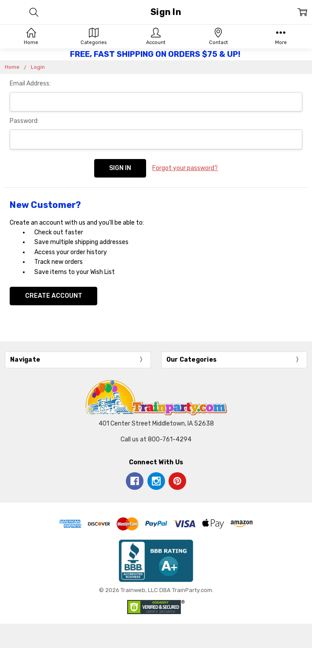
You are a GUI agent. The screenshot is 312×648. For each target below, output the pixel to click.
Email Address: (30, 83)
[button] (156, 560)
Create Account (53, 296)
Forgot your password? (185, 168)
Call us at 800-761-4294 (156, 439)
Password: (24, 121)
